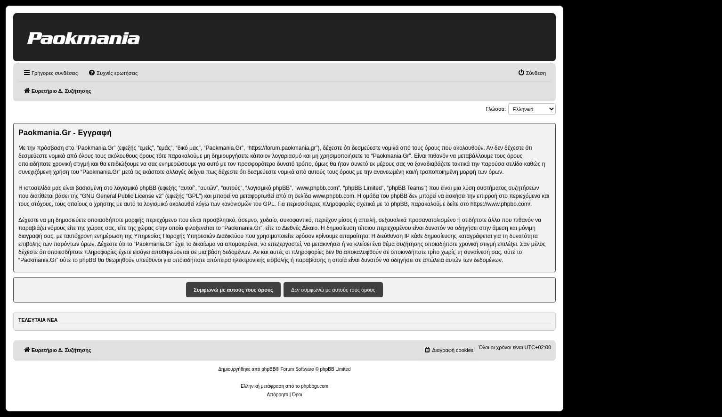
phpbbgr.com (314, 386)
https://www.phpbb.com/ (500, 204)
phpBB (268, 369)
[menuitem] (113, 73)
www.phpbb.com (333, 196)
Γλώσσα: (496, 109)
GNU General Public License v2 (122, 196)
